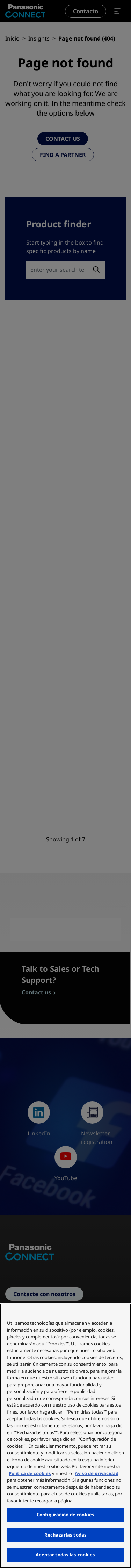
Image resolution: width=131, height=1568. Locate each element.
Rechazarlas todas (65, 1535)
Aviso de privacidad (96, 1473)
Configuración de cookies (65, 1514)
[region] (65, 1435)
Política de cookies (30, 1473)
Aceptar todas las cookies (65, 1555)
